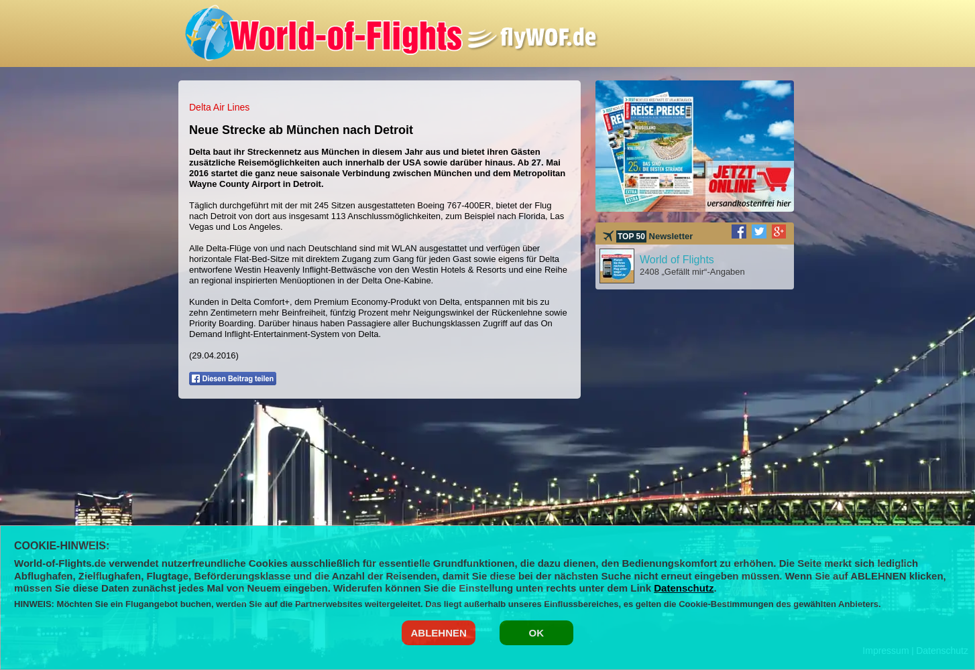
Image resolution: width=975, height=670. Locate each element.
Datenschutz (683, 588)
